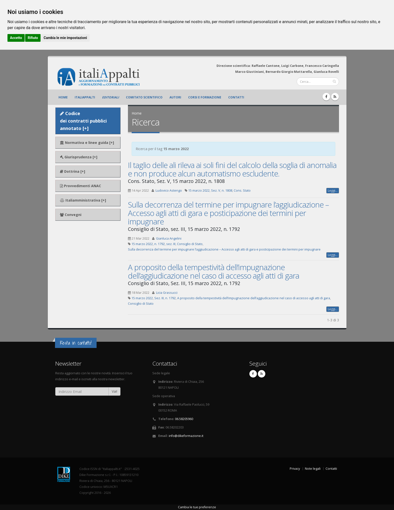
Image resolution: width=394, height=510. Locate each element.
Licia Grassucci (166, 293)
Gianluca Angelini (168, 238)
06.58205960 (184, 419)
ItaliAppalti (85, 97)
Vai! (114, 391)
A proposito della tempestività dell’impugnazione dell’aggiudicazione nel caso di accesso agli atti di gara (213, 271)
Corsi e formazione (204, 97)
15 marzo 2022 (199, 190)
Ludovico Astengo (169, 190)
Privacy (295, 469)
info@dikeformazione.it (186, 436)
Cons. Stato (242, 190)
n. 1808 (227, 190)
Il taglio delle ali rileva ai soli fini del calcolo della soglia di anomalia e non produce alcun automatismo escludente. (232, 169)
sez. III (170, 244)
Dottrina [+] (72, 171)
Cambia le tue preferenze (197, 507)
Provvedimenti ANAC (80, 185)
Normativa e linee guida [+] (87, 142)
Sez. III (159, 298)
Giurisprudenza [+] (78, 157)
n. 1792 (159, 244)
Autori (175, 97)
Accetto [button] (16, 38)
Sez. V (215, 190)
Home (63, 97)
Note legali (313, 469)
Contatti (236, 97)
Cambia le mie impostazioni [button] (65, 38)
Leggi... (333, 190)
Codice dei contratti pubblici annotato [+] (83, 120)
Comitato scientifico (144, 97)
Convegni (70, 214)
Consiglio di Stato (190, 244)
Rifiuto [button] (33, 38)
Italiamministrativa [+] (83, 200)
